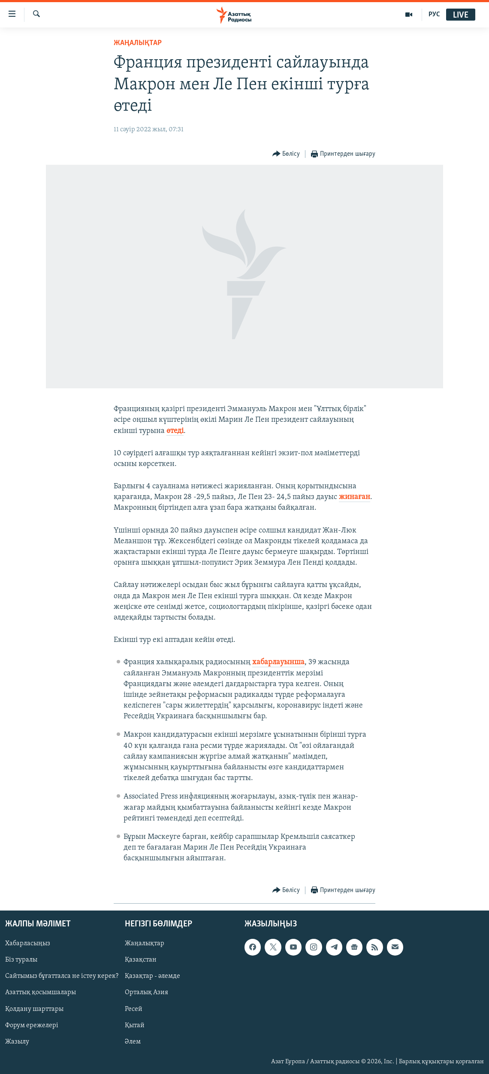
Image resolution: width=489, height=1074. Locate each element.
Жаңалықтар (144, 943)
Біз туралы (21, 959)
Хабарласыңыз (27, 943)
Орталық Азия (146, 992)
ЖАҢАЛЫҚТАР (138, 43)
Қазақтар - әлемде (152, 976)
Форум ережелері (31, 1025)
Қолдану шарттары (34, 1008)
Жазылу (17, 1041)
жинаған (354, 497)
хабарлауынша (278, 662)
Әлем (133, 1041)
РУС (434, 14)
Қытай (135, 1025)
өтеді (175, 431)
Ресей (133, 1008)
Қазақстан (141, 959)
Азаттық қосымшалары (40, 992)
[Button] (286, 154)
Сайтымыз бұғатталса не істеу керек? (61, 976)
